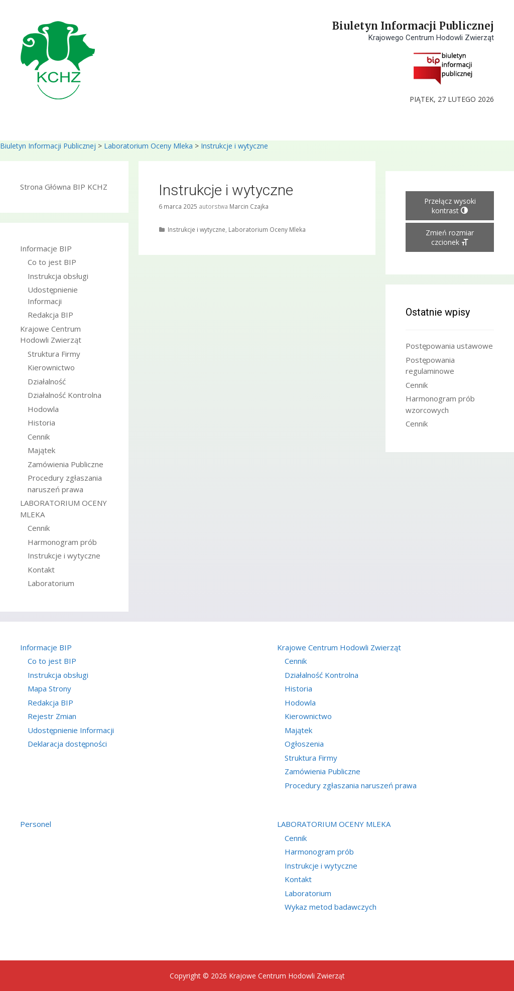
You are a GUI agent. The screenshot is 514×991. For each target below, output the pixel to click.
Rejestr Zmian (52, 716)
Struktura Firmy (54, 354)
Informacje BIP (46, 248)
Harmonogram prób (62, 542)
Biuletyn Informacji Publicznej (413, 26)
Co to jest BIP (52, 262)
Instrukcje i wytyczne (234, 146)
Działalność (47, 381)
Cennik (39, 437)
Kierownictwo (51, 367)
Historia (41, 422)
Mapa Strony (49, 688)
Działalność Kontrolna (64, 395)
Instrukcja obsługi (58, 276)
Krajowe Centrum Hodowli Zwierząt (339, 647)
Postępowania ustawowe (449, 346)
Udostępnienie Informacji (71, 730)
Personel (35, 824)
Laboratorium (51, 583)
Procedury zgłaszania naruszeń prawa (351, 785)
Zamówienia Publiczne (65, 464)
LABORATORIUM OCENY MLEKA (334, 824)
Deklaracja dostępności (67, 744)
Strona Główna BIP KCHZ (63, 187)
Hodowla (43, 409)
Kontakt (41, 569)
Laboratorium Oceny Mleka (148, 146)
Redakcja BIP (50, 315)
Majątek (41, 450)
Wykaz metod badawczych (330, 907)
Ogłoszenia (304, 744)
